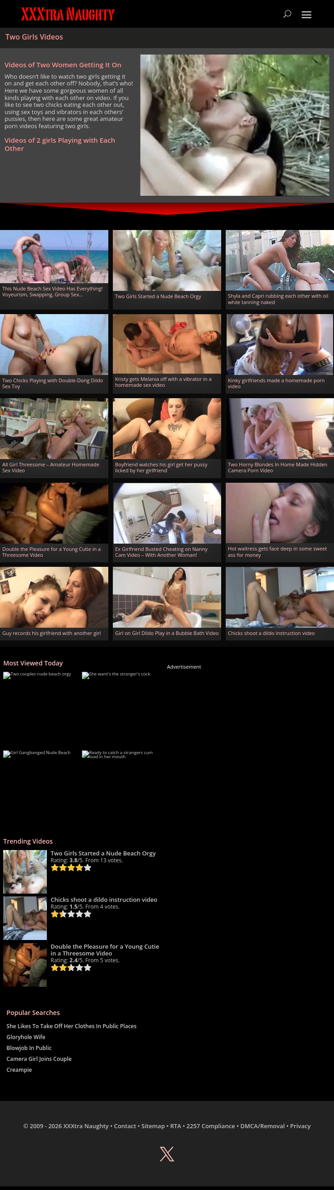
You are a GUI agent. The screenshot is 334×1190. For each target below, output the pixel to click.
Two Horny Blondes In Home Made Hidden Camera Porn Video (277, 467)
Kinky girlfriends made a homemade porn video (276, 383)
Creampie (19, 1070)
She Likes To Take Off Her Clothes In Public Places (71, 1026)
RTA (175, 1126)
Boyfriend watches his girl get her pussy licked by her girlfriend (161, 467)
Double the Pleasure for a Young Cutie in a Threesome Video (51, 551)
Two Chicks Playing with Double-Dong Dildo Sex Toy (52, 383)
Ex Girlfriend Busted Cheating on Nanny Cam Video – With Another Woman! (161, 551)
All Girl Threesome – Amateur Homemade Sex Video (50, 467)
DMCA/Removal (262, 1126)
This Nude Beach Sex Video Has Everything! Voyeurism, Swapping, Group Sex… (52, 291)
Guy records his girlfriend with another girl (51, 633)
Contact (125, 1126)
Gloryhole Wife (25, 1037)
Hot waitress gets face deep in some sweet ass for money (277, 551)
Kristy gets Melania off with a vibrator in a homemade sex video (163, 381)
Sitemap (153, 1126)
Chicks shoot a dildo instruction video (271, 633)
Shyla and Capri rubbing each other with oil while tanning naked (278, 298)
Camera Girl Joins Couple (38, 1059)
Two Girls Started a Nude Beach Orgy (158, 296)
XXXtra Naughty (86, 1126)
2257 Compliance (211, 1126)
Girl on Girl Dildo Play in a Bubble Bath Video (167, 633)
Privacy (300, 1126)
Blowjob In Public (28, 1048)
